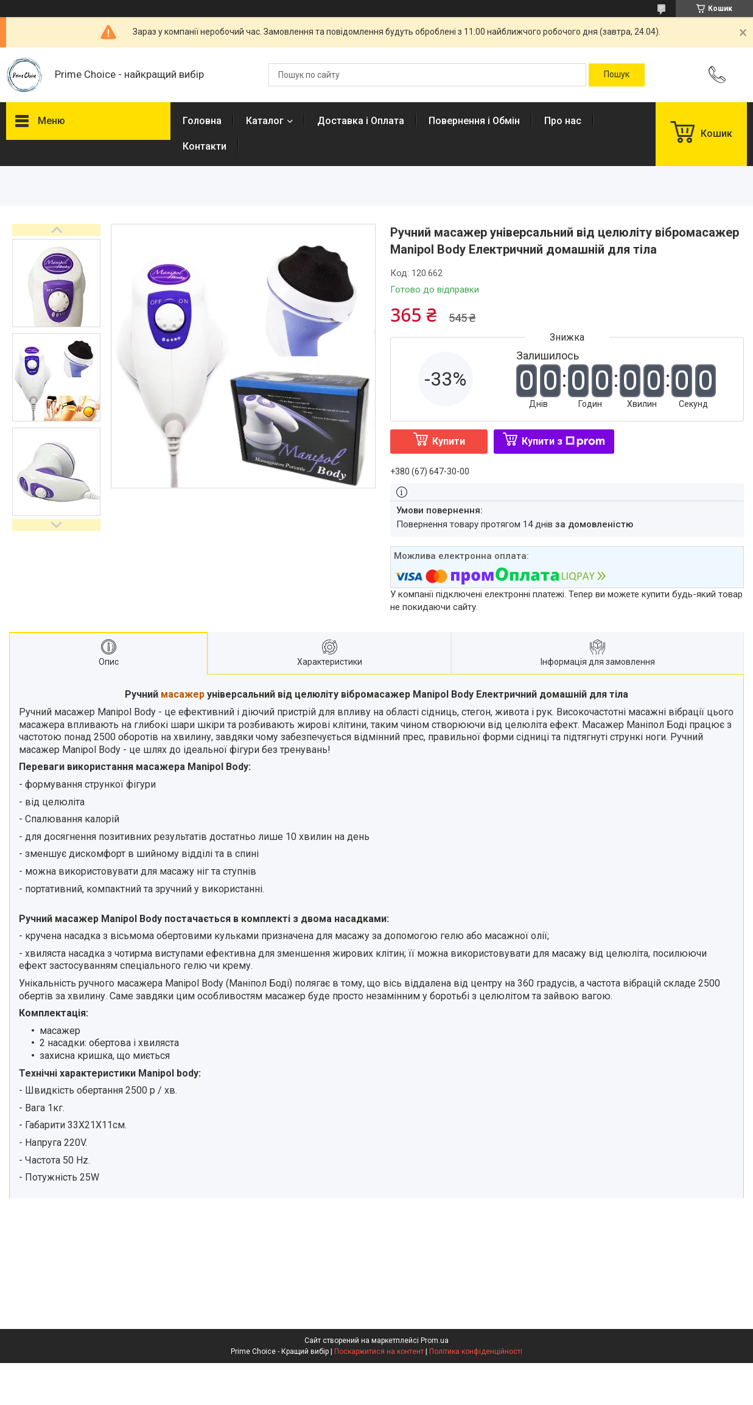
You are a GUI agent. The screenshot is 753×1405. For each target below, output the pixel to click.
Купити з (563, 441)
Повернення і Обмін (474, 121)
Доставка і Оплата (360, 121)
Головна (202, 121)
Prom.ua (435, 1340)
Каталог (265, 121)
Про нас (562, 121)
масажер (183, 694)
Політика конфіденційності (475, 1351)
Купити (448, 441)
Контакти (204, 146)
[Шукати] (617, 74)
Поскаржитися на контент (379, 1351)
